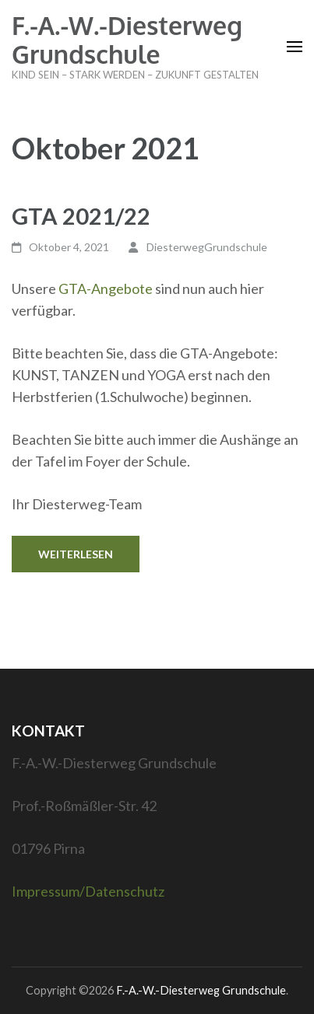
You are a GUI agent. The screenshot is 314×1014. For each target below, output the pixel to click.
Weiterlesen (75, 554)
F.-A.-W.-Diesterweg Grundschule (127, 39)
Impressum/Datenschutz (88, 891)
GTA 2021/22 (81, 215)
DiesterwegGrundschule (206, 246)
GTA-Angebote (105, 288)
